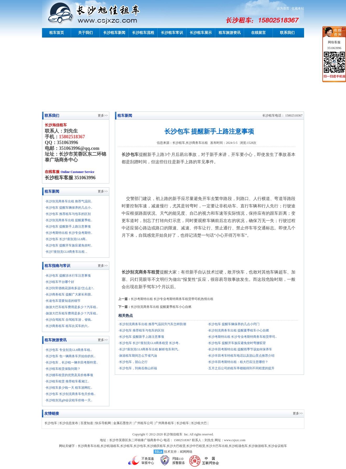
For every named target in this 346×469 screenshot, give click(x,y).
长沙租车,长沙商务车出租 (190, 143)
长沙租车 (182, 423)
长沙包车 (51, 423)
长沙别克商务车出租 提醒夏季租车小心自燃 (161, 307)
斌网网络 (186, 452)
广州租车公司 (143, 423)
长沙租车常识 (172, 33)
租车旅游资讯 (230, 33)
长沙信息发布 (68, 423)
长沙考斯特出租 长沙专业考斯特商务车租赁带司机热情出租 (172, 299)
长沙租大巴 (199, 423)
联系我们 (287, 33)
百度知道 (86, 423)
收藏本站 (297, 8)
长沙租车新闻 (114, 33)
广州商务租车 (164, 423)
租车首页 (56, 33)
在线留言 (258, 33)
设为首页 (283, 8)
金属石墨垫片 (122, 423)
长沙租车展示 (201, 33)
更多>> (103, 191)
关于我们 (85, 33)
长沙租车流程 (143, 33)
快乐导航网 (103, 423)
